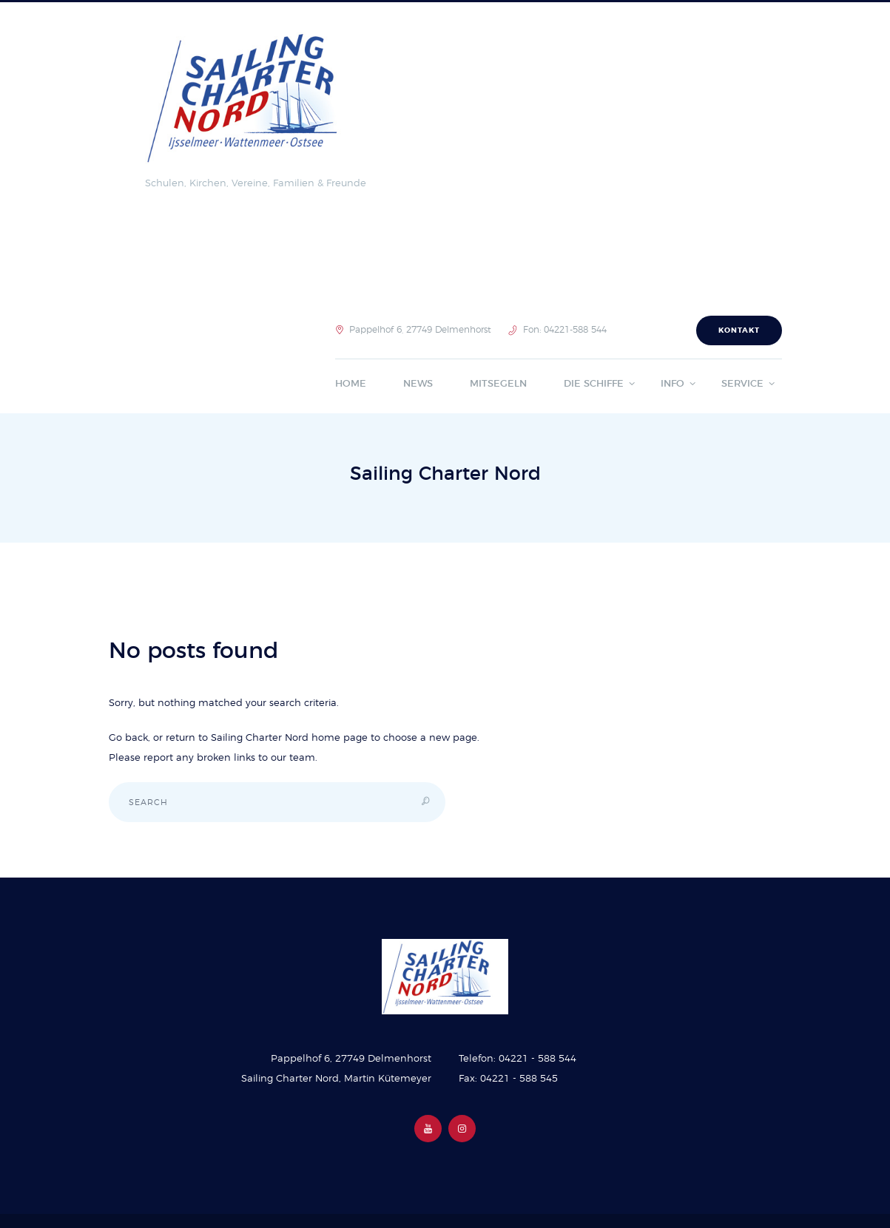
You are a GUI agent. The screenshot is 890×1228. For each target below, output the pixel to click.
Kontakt (739, 330)
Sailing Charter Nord (260, 738)
